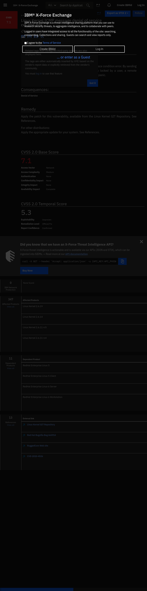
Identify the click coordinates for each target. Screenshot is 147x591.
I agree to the (44, 43)
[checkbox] (25, 43)
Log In (99, 49)
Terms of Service (52, 42)
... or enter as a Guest (73, 57)
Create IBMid (47, 49)
